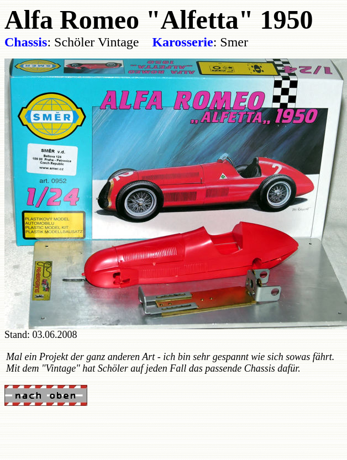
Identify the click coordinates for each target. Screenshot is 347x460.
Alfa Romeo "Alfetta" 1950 (158, 19)
